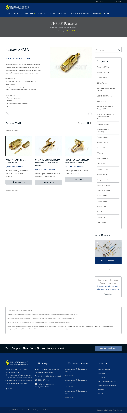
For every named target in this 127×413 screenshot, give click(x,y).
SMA (74, 326)
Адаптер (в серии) (103, 124)
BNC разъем (25, 329)
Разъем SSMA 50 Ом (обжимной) (15, 161)
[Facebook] (6, 389)
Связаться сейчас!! (108, 348)
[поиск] (93, 1)
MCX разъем (101, 164)
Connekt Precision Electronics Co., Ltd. (28, 410)
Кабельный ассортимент (80, 13)
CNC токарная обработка (58, 13)
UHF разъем (101, 222)
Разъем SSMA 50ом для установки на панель (77, 161)
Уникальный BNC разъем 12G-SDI (106, 89)
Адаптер (45, 326)
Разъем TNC (101, 217)
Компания (30, 13)
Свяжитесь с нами (41, 329)
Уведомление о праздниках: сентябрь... (76, 381)
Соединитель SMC (103, 190)
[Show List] (90, 123)
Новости (97, 13)
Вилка (50, 326)
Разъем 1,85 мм (103, 67)
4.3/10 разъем (102, 83)
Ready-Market (117, 410)
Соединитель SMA (103, 180)
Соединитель (60, 326)
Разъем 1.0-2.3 (102, 137)
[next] (90, 113)
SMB (77, 326)
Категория (62, 31)
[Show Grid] (88, 123)
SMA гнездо (18, 329)
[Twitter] (8, 389)
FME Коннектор (102, 158)
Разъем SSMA (71, 31)
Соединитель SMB (103, 185)
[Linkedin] (11, 389)
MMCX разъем (86, 326)
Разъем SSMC (102, 206)
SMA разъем (11, 329)
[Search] (104, 1)
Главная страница (15, 13)
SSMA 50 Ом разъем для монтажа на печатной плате (47, 162)
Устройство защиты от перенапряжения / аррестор (105, 116)
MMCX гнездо (94, 326)
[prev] (7, 113)
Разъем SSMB (102, 201)
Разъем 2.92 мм (103, 72)
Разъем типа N (102, 174)
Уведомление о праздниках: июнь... (76, 392)
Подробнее (108, 294)
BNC (80, 326)
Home (55, 31)
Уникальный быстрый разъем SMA (105, 108)
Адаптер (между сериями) (103, 130)
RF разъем (42, 13)
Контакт (107, 13)
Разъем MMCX (102, 169)
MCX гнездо (109, 326)
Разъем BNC (101, 148)
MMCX (70, 326)
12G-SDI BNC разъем (104, 96)
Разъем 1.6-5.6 (102, 142)
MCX (66, 326)
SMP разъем (101, 101)
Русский (119, 1)
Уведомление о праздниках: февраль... (76, 370)
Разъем (54, 326)
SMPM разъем (102, 78)
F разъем (100, 153)
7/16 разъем (101, 212)
